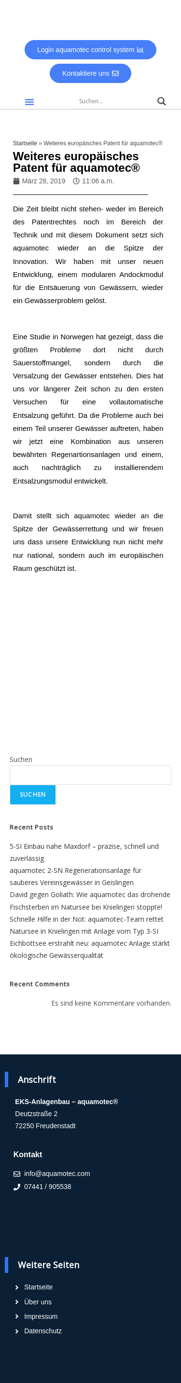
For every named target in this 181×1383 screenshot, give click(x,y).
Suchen (21, 759)
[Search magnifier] (161, 101)
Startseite (25, 143)
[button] (29, 102)
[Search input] (116, 101)
